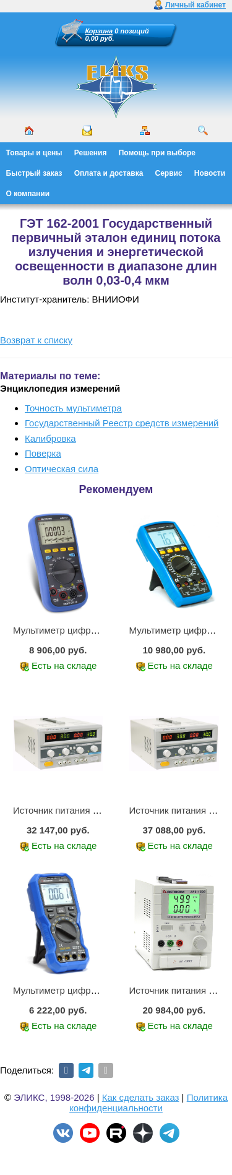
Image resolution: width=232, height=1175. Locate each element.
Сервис (169, 173)
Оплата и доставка (109, 173)
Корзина (99, 31)
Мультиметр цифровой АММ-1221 (86, 630)
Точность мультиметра (73, 408)
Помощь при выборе (157, 152)
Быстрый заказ (34, 173)
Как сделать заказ (140, 1097)
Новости (209, 173)
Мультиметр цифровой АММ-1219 (86, 990)
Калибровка (50, 438)
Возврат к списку (36, 340)
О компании (28, 193)
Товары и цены (34, 152)
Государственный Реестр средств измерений (121, 423)
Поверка (43, 453)
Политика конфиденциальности (148, 1102)
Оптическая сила (61, 468)
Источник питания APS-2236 (74, 810)
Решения (90, 152)
